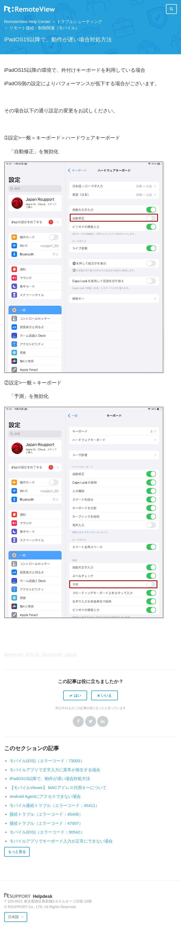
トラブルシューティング (79, 21)
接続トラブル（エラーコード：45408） (46, 814)
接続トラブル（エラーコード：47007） (46, 823)
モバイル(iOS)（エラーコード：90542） (47, 832)
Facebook (78, 721)
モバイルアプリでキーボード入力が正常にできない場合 (61, 841)
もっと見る (17, 852)
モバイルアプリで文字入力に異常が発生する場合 (55, 769)
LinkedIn (102, 721)
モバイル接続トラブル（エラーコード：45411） (54, 805)
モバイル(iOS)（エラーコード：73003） (47, 760)
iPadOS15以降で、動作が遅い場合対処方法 (50, 778)
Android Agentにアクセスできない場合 (45, 796)
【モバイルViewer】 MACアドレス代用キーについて (58, 787)
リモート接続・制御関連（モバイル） (44, 27)
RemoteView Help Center (27, 21)
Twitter (90, 721)
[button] (75, 695)
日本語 (14, 917)
